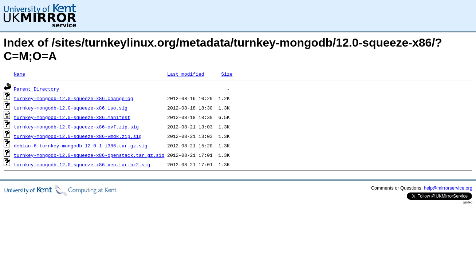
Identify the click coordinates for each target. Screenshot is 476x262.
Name (19, 74)
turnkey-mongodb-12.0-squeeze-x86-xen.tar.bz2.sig (82, 164)
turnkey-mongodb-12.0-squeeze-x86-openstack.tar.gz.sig (89, 155)
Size (226, 74)
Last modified (185, 74)
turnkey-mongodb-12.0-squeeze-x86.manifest (72, 117)
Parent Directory (36, 89)
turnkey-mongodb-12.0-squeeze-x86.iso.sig (70, 107)
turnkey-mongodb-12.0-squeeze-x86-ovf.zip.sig (76, 126)
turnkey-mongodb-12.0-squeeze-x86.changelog (73, 98)
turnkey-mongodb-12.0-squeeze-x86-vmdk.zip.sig (78, 136)
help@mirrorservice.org (448, 188)
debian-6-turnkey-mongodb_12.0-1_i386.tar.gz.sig (80, 145)
